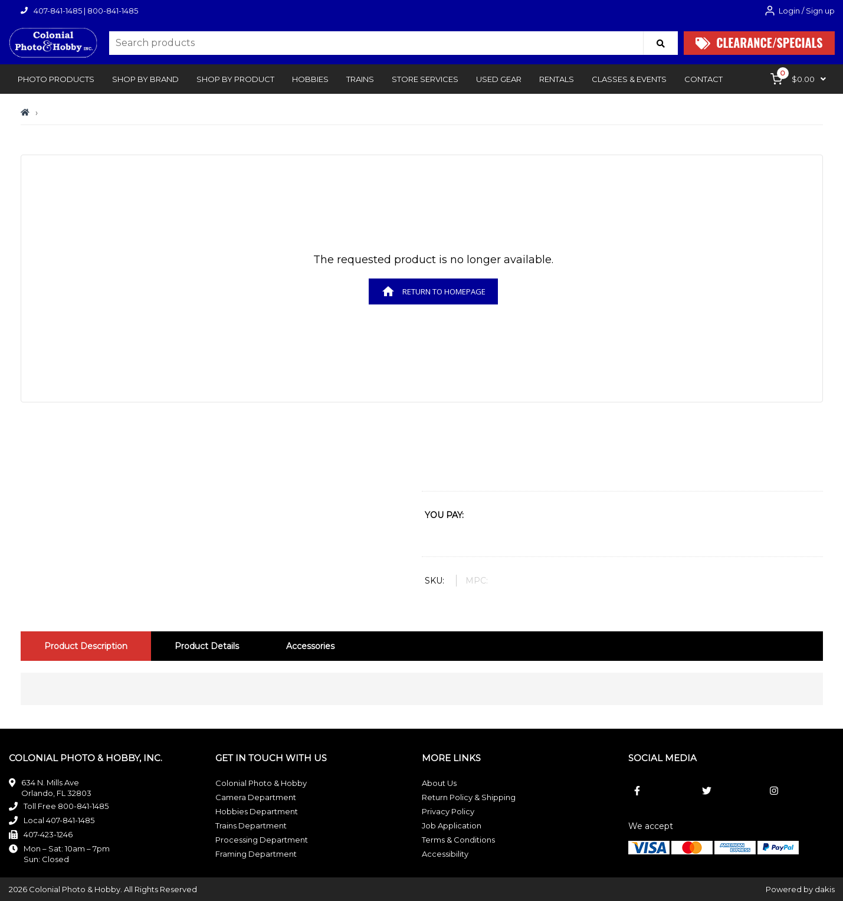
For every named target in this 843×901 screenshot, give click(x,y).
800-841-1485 (112, 10)
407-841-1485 (58, 10)
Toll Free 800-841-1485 (66, 806)
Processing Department (261, 839)
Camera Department (255, 797)
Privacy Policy (448, 811)
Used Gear (498, 79)
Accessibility (445, 854)
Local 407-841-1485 (59, 820)
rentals (556, 79)
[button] (56, 79)
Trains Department (251, 825)
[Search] (661, 43)
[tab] (86, 646)
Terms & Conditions (458, 839)
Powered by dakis (800, 889)
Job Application (451, 825)
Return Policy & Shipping (469, 797)
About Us (439, 783)
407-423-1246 (48, 834)
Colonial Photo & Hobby (261, 783)
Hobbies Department (256, 811)
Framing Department (256, 854)
